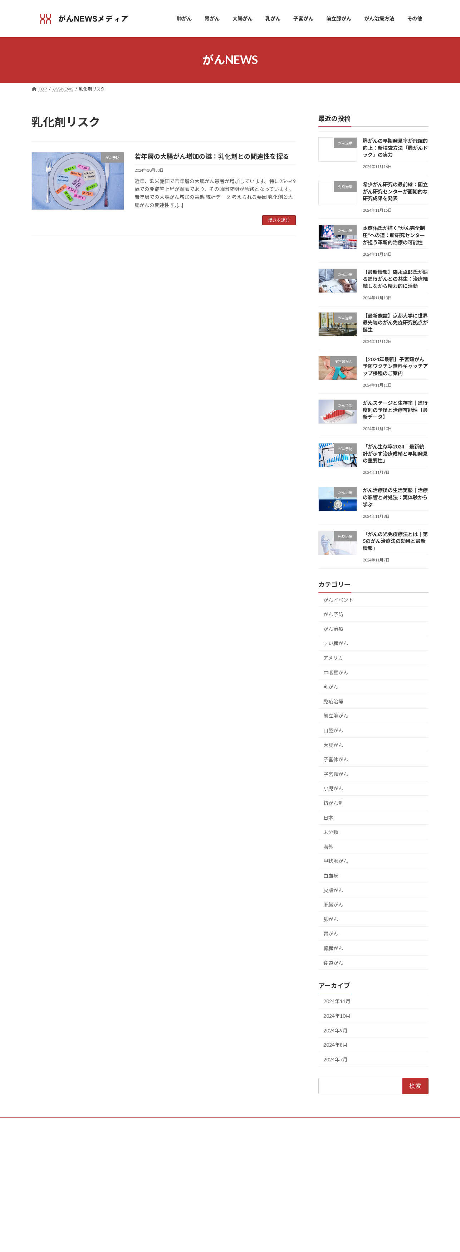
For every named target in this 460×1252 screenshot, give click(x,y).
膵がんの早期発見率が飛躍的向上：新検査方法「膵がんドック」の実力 (395, 148)
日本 (328, 817)
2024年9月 (335, 1030)
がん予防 (333, 614)
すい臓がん (335, 643)
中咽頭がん (335, 672)
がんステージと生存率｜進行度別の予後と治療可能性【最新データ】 (395, 410)
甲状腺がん (335, 861)
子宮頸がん (335, 774)
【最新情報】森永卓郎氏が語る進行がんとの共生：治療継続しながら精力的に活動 (395, 279)
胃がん (330, 934)
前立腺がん (335, 716)
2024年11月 (337, 1001)
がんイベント (338, 599)
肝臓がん (333, 905)
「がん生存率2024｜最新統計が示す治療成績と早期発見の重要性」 (395, 453)
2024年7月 (335, 1059)
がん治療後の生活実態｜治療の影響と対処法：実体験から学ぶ (395, 497)
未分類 (330, 832)
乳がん (330, 687)
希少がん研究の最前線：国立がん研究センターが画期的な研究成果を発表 (395, 191)
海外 (328, 846)
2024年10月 (337, 1015)
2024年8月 (335, 1045)
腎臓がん (333, 948)
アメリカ (333, 658)
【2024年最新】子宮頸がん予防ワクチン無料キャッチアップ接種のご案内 (395, 366)
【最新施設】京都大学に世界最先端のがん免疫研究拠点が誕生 (395, 322)
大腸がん (333, 745)
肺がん (330, 919)
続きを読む (279, 220)
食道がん (333, 962)
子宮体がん (335, 759)
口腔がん (333, 730)
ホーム (178, 1152)
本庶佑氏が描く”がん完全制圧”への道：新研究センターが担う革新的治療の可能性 (394, 235)
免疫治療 (333, 701)
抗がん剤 (333, 803)
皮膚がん (333, 890)
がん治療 (333, 628)
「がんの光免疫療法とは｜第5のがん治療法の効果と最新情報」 (395, 541)
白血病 (330, 876)
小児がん (333, 788)
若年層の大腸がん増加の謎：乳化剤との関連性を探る (211, 156)
